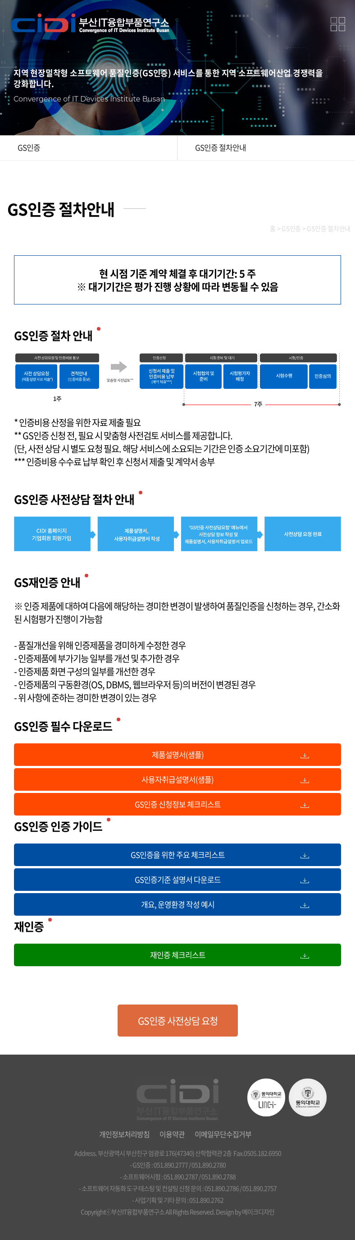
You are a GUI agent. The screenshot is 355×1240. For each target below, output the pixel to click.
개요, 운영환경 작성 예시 (177, 904)
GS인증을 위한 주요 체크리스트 (178, 854)
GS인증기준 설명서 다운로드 (178, 879)
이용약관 (172, 1134)
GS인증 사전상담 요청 (178, 1021)
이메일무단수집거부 (223, 1134)
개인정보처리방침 (124, 1134)
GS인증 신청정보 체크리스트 (178, 804)
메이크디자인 (258, 1211)
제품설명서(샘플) (178, 754)
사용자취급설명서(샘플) (177, 779)
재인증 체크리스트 (177, 954)
